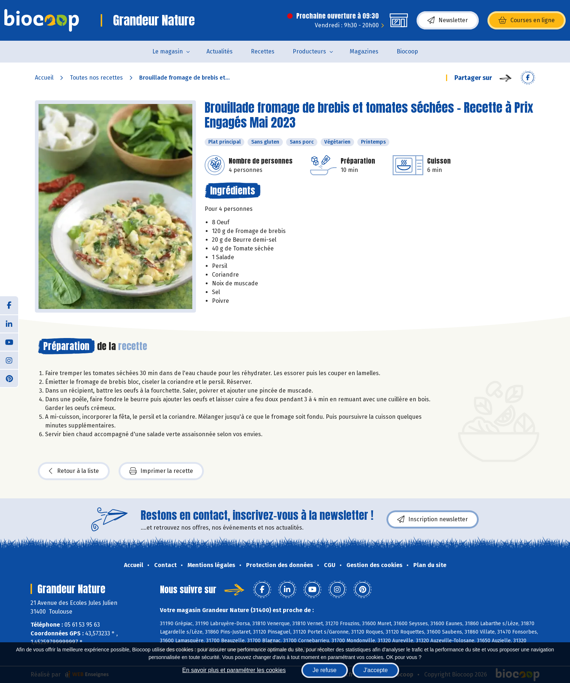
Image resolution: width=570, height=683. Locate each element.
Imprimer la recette (161, 471)
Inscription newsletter (432, 519)
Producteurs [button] (309, 51)
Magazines (364, 51)
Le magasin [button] (167, 51)
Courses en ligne (526, 20)
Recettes (262, 51)
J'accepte (376, 670)
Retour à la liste (74, 471)
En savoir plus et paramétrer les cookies (234, 670)
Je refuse (325, 670)
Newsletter (448, 20)
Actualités (219, 51)
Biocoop (407, 51)
